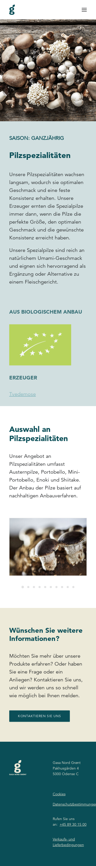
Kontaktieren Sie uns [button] (39, 733)
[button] (84, 9)
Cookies (59, 794)
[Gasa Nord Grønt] (12, 10)
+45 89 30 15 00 (73, 824)
